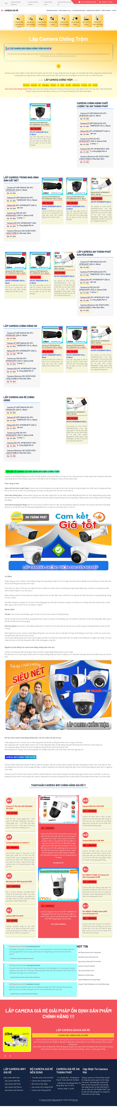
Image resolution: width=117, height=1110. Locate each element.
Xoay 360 (68, 85)
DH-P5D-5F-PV (58, 863)
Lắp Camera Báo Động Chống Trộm (18, 89)
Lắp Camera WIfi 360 (12, 1081)
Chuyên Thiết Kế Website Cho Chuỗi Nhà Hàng (93, 984)
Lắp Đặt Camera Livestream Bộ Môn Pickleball (24, 994)
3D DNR (95, 85)
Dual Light (34, 85)
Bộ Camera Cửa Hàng (38, 1084)
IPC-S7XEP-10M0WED (58, 924)
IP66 (90, 85)
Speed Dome (76, 85)
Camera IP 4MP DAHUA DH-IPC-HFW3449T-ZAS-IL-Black (93, 116)
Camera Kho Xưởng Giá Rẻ (40, 1081)
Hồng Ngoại (45, 85)
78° (39, 85)
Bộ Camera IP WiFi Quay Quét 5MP (19, 881)
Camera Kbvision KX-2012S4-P (18, 843)
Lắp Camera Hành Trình (86, 970)
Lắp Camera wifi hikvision (13, 1090)
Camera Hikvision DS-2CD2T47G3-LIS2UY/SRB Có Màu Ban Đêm (94, 159)
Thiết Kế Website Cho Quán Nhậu (89, 979)
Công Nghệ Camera (52, 10)
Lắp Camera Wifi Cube (12, 1078)
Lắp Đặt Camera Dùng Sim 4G (88, 957)
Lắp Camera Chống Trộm (58, 79)
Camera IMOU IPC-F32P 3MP (93, 840)
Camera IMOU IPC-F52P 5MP (93, 806)
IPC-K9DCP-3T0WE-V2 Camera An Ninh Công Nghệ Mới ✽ (96, 876)
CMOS (62, 85)
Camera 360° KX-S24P (14, 916)
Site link (75, 1100)
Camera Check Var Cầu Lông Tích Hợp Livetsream (25, 977)
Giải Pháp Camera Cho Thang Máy (89, 952)
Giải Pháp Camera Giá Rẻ (17, 946)
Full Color (53, 85)
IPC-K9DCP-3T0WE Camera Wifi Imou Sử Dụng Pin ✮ (95, 912)
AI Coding (84, 85)
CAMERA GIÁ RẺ (9, 10)
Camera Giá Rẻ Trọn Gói (93, 10)
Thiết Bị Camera (106, 10)
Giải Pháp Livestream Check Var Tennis (21, 958)
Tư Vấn (114, 10)
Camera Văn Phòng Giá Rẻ (40, 1090)
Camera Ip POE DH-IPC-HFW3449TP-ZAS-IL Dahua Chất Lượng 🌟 (93, 142)
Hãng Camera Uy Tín (64, 10)
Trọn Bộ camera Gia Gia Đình (41, 1078)
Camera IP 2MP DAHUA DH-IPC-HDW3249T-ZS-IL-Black (39, 123)
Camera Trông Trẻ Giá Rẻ (86, 966)
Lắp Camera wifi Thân (12, 1084)
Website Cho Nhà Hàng (86, 975)
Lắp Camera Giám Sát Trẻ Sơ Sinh (89, 961)
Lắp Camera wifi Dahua (13, 1087)
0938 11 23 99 (107, 2)
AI (58, 85)
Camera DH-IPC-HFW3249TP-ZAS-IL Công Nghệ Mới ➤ (94, 150)
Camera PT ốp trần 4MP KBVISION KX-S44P (19, 807)
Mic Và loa (26, 85)
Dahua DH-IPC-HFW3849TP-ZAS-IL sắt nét (94, 133)
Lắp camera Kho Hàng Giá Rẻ (41, 1087)
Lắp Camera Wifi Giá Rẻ (78, 10)
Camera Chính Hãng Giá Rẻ (51, 1100)
